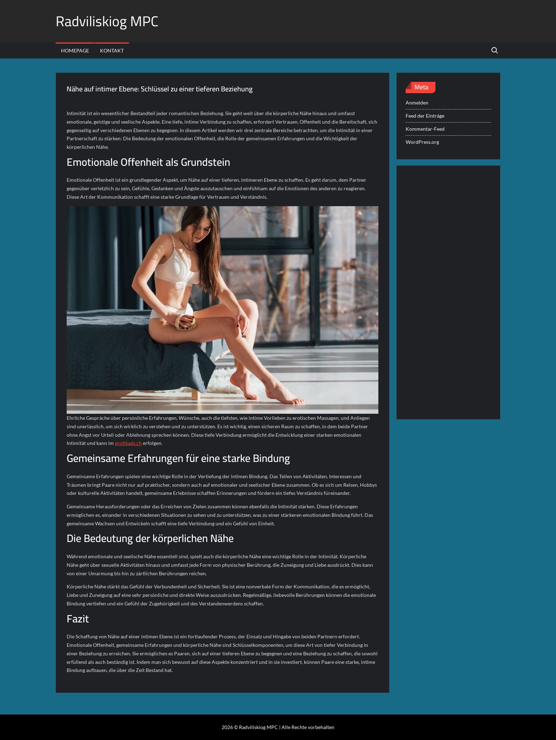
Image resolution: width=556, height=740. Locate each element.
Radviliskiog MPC (107, 21)
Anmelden (417, 103)
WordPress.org (422, 142)
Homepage (75, 50)
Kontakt (112, 50)
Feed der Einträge (425, 116)
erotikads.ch (128, 443)
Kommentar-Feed (425, 129)
